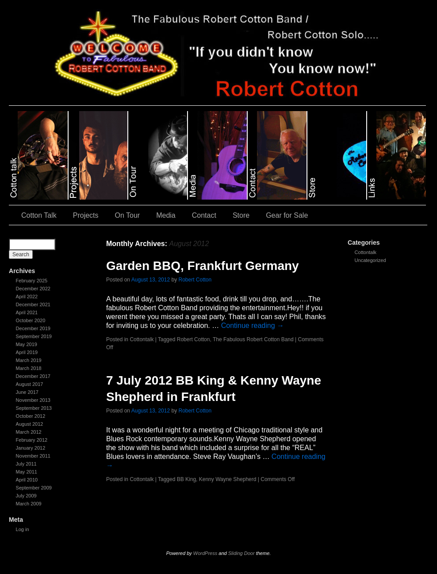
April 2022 (27, 296)
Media (166, 215)
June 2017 (27, 392)
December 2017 (33, 376)
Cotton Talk (39, 215)
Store (241, 215)
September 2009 (34, 487)
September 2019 (34, 336)
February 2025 (32, 280)
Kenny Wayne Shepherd (228, 479)
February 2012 (32, 440)
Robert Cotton (195, 280)
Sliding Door (241, 553)
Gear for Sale (287, 215)
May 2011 (26, 471)
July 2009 (26, 495)
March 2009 (29, 503)
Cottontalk (366, 252)
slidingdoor (39, 155)
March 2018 (29, 368)
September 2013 (34, 408)
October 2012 (31, 416)
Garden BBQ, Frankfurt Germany (202, 266)
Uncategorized (370, 260)
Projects (86, 215)
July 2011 (26, 463)
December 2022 (33, 288)
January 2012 (31, 448)
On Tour (127, 215)
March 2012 (29, 432)
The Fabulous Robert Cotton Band (253, 339)
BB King (186, 479)
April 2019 (27, 352)
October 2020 (31, 320)
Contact (204, 215)
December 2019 (33, 328)
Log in (22, 529)
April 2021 (27, 312)
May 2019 (26, 344)
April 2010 (27, 479)
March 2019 (29, 360)
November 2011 (33, 455)
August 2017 (29, 384)
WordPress (205, 553)
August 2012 (29, 424)
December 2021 (33, 304)
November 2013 (33, 400)
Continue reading (252, 325)
